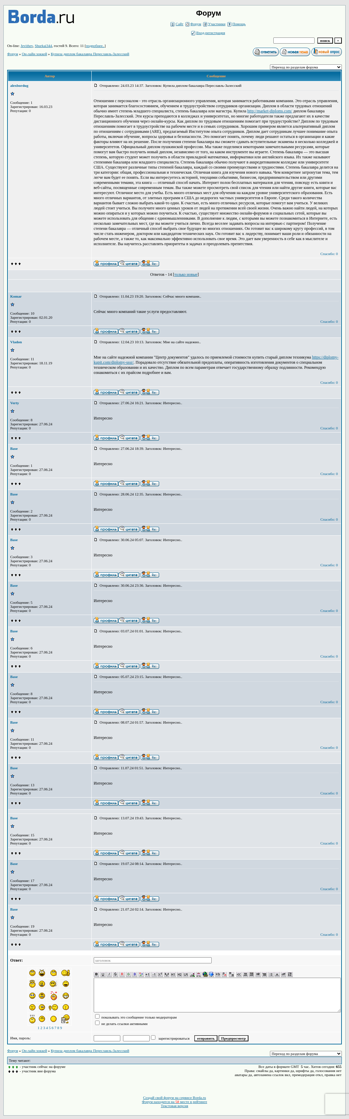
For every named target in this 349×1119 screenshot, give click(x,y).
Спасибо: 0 (329, 254)
